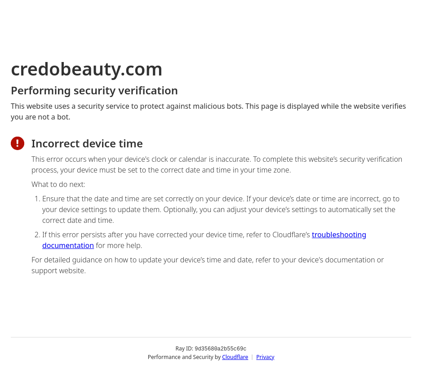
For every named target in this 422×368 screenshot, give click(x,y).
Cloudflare (235, 356)
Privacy (265, 356)
